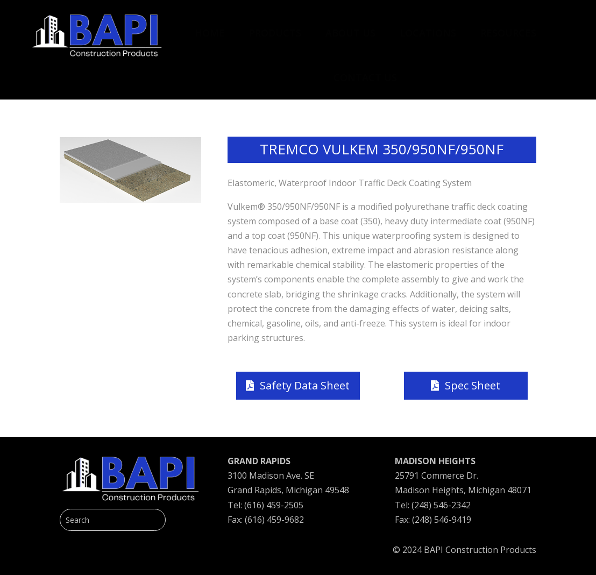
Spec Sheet (472, 385)
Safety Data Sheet (305, 385)
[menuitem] (209, 27)
